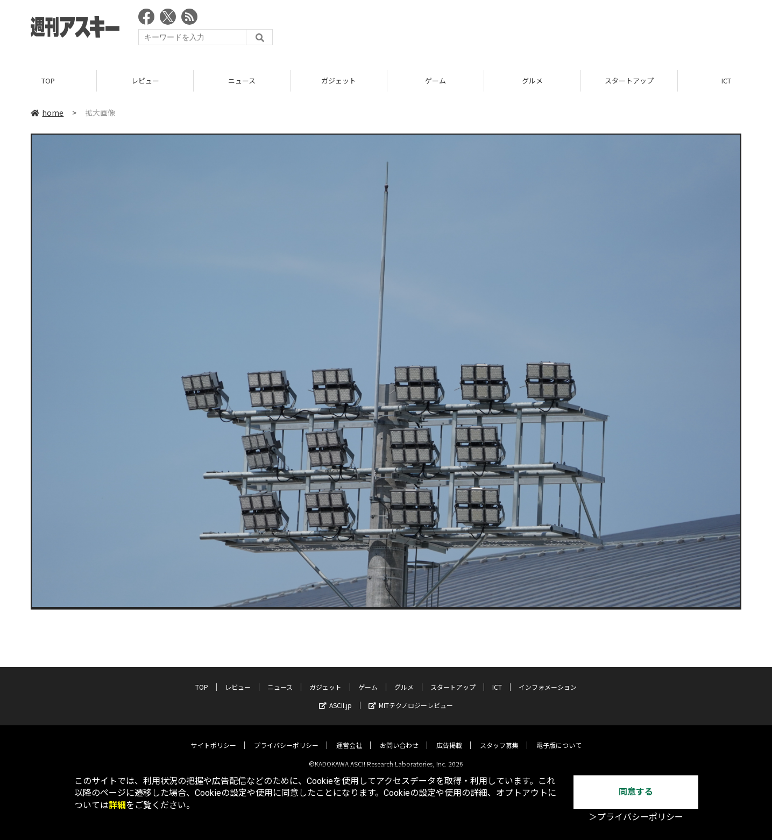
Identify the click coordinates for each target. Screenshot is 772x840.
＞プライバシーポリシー (636, 817)
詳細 (117, 805)
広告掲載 (449, 736)
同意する (636, 792)
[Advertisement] (545, 29)
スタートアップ (629, 80)
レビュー (145, 80)
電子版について (559, 736)
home (47, 112)
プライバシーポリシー (286, 736)
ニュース (242, 80)
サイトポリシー (213, 736)
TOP (48, 80)
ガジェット (338, 80)
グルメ (532, 80)
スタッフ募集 (499, 736)
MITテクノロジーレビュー (411, 696)
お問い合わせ (399, 736)
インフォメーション (548, 678)
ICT (497, 678)
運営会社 (349, 736)
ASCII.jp (335, 696)
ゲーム (435, 80)
